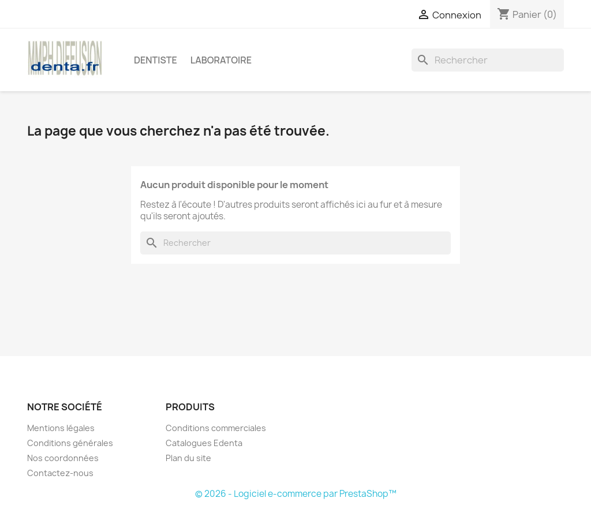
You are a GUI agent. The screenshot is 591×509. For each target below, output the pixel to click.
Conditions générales (70, 442)
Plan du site (188, 457)
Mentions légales (61, 427)
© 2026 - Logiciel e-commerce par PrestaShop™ (296, 494)
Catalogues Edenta (204, 442)
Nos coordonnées (63, 457)
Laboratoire (221, 60)
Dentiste (155, 60)
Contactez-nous (60, 472)
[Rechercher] (488, 60)
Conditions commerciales (216, 427)
